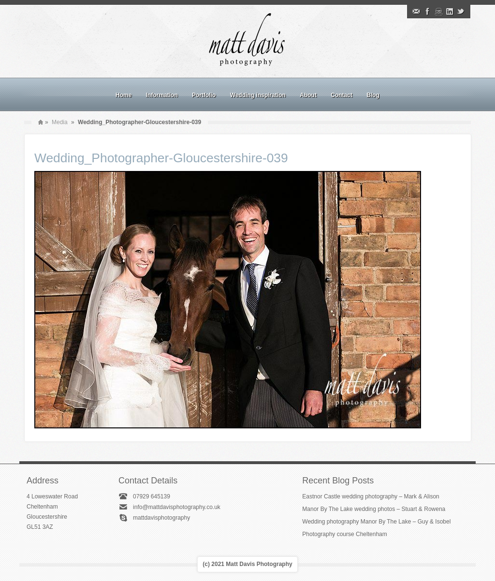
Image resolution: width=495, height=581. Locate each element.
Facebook (427, 11)
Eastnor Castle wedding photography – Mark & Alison (370, 496)
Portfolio (204, 95)
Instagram (438, 11)
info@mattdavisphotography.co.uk (176, 507)
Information (162, 95)
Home (123, 95)
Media (60, 122)
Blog (372, 95)
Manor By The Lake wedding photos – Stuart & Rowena (373, 509)
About (308, 95)
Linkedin (449, 11)
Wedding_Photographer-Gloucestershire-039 (161, 158)
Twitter (461, 11)
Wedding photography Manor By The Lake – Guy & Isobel (376, 521)
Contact (341, 95)
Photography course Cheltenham (344, 534)
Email (416, 11)
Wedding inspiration (258, 95)
